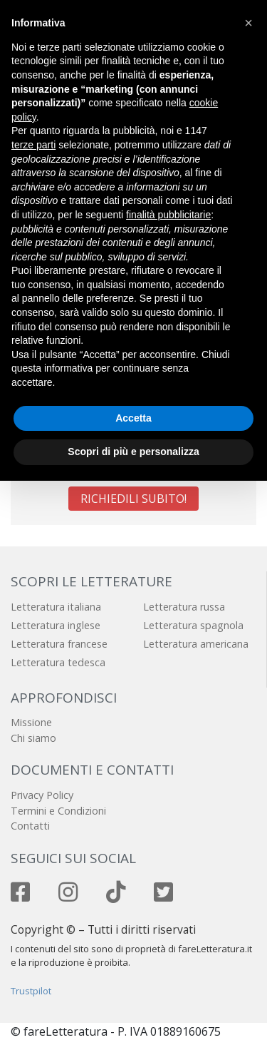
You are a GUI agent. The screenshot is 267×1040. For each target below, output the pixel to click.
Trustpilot (31, 990)
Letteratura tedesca (58, 662)
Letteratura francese (59, 644)
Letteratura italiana (56, 606)
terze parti (33, 145)
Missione (31, 722)
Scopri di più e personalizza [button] (133, 451)
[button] (248, 22)
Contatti (30, 825)
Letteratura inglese (55, 625)
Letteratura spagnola (193, 625)
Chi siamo (33, 738)
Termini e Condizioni (58, 810)
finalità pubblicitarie (168, 214)
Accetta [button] (133, 418)
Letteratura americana (195, 644)
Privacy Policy (42, 795)
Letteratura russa (184, 606)
